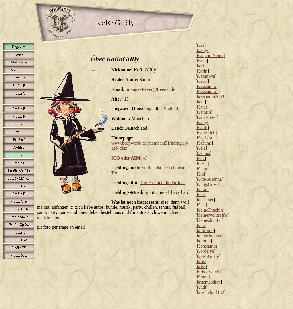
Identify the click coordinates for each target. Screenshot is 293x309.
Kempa (203, 153)
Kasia (202, 81)
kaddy (202, 50)
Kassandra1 (207, 91)
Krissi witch (208, 271)
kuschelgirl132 (210, 292)
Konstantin (207, 246)
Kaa (200, 45)
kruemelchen (209, 282)
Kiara (202, 168)
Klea (201, 204)
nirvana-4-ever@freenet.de (150, 89)
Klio (201, 225)
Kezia (202, 163)
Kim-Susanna (209, 179)
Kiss (201, 194)
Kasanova (206, 76)
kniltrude (205, 230)
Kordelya (205, 251)
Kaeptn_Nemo (210, 55)
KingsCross (207, 184)
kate (201, 101)
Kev (201, 158)
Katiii (202, 127)
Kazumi (204, 143)
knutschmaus (209, 235)
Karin (202, 71)
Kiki (201, 174)
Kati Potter (207, 117)
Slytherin (172, 108)
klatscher (205, 199)
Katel (202, 107)
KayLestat (206, 137)
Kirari (202, 189)
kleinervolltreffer (212, 215)
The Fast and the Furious (162, 182)
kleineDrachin (210, 210)
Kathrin (204, 112)
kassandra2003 (210, 96)
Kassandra (206, 86)
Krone (202, 276)
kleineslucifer (209, 220)
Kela (201, 148)
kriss (201, 266)
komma (204, 240)
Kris (201, 261)
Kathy (202, 122)
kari (200, 65)
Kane (202, 60)
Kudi (201, 287)
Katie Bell (206, 132)
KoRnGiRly (208, 256)
